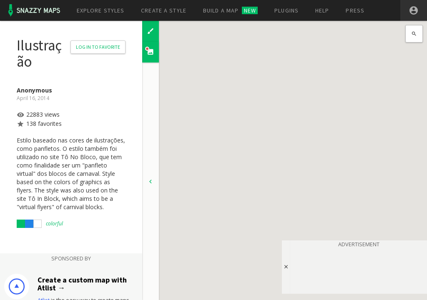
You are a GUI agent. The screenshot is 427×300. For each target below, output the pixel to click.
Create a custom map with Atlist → (82, 284)
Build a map (230, 10)
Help (322, 10)
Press (355, 10)
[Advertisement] (358, 269)
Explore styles (101, 10)
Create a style (163, 10)
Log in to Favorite (98, 47)
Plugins (286, 10)
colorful (54, 223)
